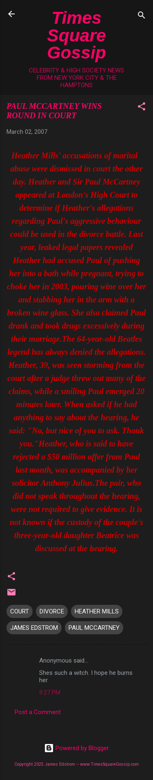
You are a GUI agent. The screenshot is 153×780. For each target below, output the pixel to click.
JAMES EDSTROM (34, 627)
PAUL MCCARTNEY (94, 627)
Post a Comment (38, 712)
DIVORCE (52, 611)
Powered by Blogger (76, 748)
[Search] (141, 16)
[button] (141, 107)
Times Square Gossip (76, 35)
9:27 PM (49, 692)
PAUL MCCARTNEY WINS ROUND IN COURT (54, 110)
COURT (19, 611)
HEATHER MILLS (97, 611)
